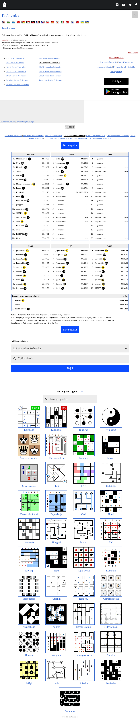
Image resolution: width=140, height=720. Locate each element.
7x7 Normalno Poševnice (49, 63)
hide (81, 392)
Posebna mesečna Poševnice (17, 84)
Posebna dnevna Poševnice (17, 80)
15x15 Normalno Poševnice (50, 71)
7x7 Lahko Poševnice (15, 63)
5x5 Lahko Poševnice (15, 58)
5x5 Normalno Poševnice (49, 58)
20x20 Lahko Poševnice (16, 76)
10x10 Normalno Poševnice (50, 67)
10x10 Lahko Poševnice (16, 67)
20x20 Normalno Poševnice (50, 76)
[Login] (4, 5)
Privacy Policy (116, 71)
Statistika (131, 67)
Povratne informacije (108, 62)
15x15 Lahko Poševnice (16, 71)
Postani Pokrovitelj (116, 57)
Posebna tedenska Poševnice (50, 80)
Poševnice (11, 15)
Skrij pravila (133, 53)
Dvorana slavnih (119, 67)
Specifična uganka (125, 62)
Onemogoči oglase (7, 122)
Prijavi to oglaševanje (25, 122)
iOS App (116, 81)
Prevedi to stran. (8, 28)
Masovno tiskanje (105, 67)
